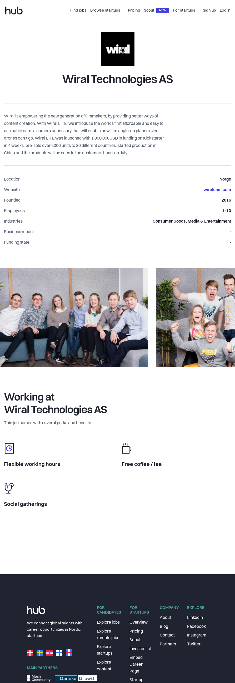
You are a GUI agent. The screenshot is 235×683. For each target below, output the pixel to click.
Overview (138, 622)
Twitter (194, 644)
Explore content (104, 665)
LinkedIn (195, 618)
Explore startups (104, 650)
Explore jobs (108, 622)
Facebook (196, 627)
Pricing (136, 631)
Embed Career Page (136, 664)
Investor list (140, 649)
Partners (168, 644)
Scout (135, 640)
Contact (167, 635)
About (165, 618)
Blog (164, 627)
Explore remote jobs (108, 634)
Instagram (196, 635)
